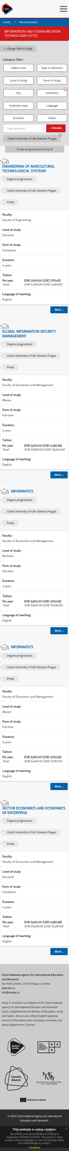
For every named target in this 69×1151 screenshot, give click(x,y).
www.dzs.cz (8, 988)
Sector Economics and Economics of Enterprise (33, 810)
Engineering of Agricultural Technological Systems (28, 168)
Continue (34, 1147)
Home (7, 22)
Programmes (28, 22)
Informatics (22, 491)
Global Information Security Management (29, 333)
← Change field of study (18, 48)
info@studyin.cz (11, 992)
